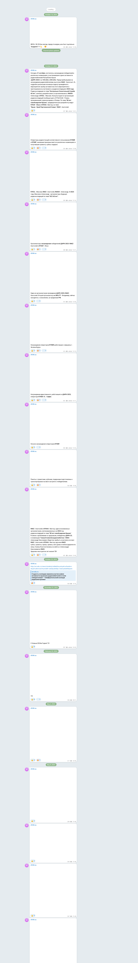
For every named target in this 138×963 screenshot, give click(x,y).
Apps (98, 31)
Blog (93, 31)
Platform (104, 31)
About (88, 31)
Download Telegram (96, 27)
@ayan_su (93, 15)
